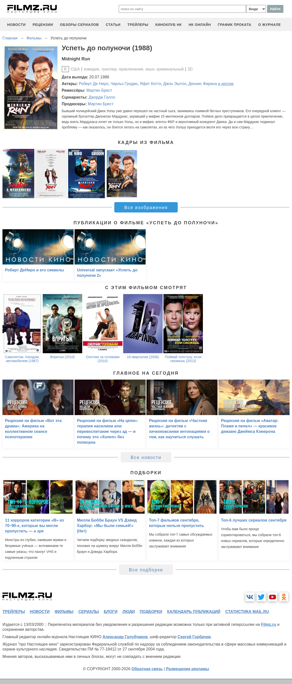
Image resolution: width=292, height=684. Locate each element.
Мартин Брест (99, 90)
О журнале (269, 25)
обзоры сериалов (79, 25)
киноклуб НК (168, 25)
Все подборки (146, 569)
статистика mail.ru (247, 612)
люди (128, 612)
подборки (151, 612)
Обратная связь (147, 669)
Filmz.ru (268, 624)
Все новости (146, 457)
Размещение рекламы (187, 669)
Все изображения (146, 207)
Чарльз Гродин (124, 84)
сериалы (88, 612)
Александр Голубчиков (125, 637)
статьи (113, 25)
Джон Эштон (174, 84)
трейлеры (137, 25)
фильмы (64, 612)
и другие (226, 84)
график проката (234, 25)
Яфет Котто (150, 84)
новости (16, 25)
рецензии (43, 25)
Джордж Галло (102, 97)
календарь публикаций (193, 612)
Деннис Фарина (202, 84)
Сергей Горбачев (194, 637)
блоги (110, 612)
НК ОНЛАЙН (200, 25)
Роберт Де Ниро (94, 84)
